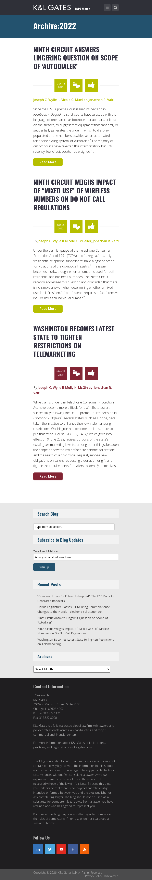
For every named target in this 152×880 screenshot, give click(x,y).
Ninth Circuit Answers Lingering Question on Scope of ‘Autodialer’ (75, 57)
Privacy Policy (93, 876)
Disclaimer (111, 876)
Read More (47, 162)
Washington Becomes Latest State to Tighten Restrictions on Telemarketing (74, 341)
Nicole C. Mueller (74, 100)
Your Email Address (45, 551)
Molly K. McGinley (78, 387)
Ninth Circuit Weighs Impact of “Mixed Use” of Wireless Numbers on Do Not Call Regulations (74, 194)
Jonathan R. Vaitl (101, 100)
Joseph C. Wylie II (46, 100)
